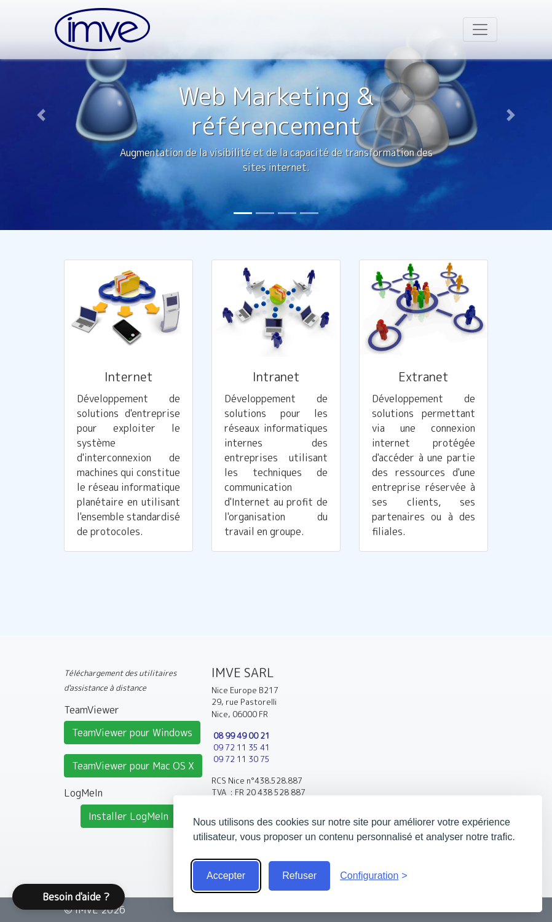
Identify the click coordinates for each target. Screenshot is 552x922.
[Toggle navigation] (480, 29)
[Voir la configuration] (374, 875)
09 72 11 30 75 (241, 759)
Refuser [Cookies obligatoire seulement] (299, 875)
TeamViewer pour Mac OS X (133, 766)
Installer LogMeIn (128, 816)
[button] (41, 115)
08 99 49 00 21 (241, 735)
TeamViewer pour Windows (132, 732)
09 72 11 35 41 (241, 747)
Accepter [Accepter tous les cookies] (226, 875)
